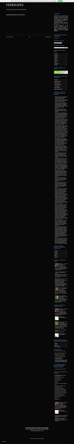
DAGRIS (56, 382)
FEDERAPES (14, 5)
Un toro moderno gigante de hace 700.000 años (63, 288)
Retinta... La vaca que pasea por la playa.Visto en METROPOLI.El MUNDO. (61, 272)
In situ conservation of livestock (60, 356)
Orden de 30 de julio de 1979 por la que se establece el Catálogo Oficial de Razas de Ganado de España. (61, 97)
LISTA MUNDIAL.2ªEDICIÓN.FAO (60, 369)
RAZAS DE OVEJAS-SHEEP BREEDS (62, 334)
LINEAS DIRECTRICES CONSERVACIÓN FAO (59, 358)
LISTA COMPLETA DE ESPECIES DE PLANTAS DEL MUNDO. (63, 296)
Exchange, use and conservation (60, 355)
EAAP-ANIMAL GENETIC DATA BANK (61, 383)
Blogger (42, 438)
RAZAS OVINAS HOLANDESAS (60, 395)
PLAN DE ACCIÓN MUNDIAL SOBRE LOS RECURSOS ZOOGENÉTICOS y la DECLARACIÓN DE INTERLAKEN (61, 361)
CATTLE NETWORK (58, 379)
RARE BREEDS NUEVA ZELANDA (60, 390)
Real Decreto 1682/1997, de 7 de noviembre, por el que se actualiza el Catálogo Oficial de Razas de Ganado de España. (61, 110)
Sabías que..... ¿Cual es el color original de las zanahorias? (63, 264)
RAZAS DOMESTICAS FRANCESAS (61, 393)
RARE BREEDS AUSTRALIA (59, 388)
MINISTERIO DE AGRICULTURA (60, 385)
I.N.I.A (56, 384)
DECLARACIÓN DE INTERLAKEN (60, 353)
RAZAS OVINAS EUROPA (59, 394)
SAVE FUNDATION (58, 396)
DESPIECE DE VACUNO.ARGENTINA (62, 317)
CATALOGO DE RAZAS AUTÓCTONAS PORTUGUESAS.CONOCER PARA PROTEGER (63, 323)
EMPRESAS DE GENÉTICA (59, 354)
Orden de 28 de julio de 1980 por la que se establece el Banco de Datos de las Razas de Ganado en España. (61, 100)
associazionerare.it (58, 378)
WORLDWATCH (57, 399)
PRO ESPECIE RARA (58, 387)
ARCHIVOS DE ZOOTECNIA (59, 377)
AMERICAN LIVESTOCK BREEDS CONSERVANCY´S (60, 376)
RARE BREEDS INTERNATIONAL (60, 389)
